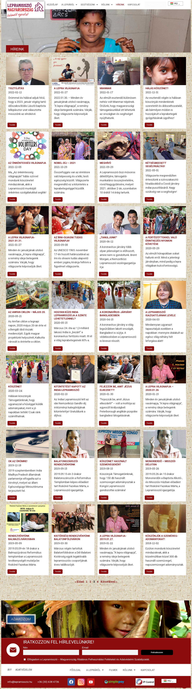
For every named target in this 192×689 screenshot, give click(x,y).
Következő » (108, 581)
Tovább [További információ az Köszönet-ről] (12, 423)
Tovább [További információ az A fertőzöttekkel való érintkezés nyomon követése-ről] (149, 274)
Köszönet (15, 386)
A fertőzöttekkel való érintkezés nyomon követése (161, 240)
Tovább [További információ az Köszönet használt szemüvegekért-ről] (103, 498)
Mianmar (105, 88)
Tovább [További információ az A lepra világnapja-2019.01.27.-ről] (103, 572)
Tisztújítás (16, 88)
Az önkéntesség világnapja (27, 162)
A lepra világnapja (67, 88)
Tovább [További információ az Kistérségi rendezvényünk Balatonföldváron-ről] (58, 572)
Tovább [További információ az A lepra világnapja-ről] (58, 125)
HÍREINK (120, 4)
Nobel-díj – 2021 (65, 162)
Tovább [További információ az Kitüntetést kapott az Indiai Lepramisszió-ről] (58, 423)
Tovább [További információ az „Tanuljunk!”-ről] (103, 274)
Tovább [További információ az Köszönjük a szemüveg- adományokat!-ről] (149, 572)
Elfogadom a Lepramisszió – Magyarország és (87, 659)
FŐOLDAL (75, 670)
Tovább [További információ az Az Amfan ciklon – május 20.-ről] (12, 348)
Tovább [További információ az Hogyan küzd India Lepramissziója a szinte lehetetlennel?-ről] (58, 348)
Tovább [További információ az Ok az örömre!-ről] (12, 498)
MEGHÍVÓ (105, 162)
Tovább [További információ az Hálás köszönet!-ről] (149, 125)
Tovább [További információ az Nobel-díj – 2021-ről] (58, 199)
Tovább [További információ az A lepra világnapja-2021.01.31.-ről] (12, 274)
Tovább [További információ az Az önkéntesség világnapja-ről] (12, 199)
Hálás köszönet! (157, 88)
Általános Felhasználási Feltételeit (96, 659)
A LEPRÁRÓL (95, 670)
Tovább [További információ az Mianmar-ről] (103, 125)
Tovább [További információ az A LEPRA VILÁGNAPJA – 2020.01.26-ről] (149, 423)
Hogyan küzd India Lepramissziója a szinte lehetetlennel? (70, 315)
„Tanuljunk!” (108, 237)
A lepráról (69, 4)
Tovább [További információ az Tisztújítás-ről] (12, 125)
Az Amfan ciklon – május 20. (26, 312)
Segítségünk (89, 4)
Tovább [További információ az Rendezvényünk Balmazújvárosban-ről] (12, 572)
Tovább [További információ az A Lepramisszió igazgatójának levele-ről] (149, 348)
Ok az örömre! (17, 461)
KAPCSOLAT (134, 4)
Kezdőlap (52, 4)
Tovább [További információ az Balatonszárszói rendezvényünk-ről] (58, 498)
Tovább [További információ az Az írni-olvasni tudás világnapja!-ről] (58, 274)
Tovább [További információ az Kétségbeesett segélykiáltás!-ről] (149, 199)
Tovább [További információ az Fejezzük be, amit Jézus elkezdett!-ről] (103, 423)
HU (173, 3)
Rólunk (106, 4)
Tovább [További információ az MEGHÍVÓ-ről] (103, 199)
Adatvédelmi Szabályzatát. (134, 659)
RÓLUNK (129, 670)
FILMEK (113, 670)
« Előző (79, 581)
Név (25, 647)
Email (85, 647)
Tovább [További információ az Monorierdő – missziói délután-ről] (149, 498)
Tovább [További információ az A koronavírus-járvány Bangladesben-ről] (103, 348)
